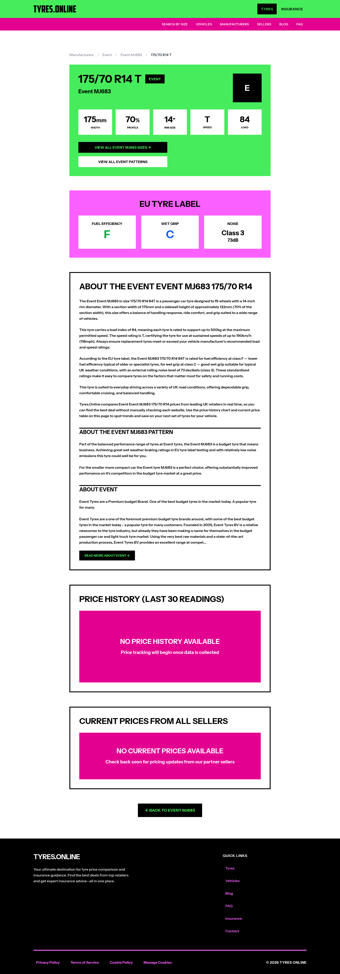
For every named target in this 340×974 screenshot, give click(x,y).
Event (107, 54)
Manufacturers (234, 24)
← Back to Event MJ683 (170, 810)
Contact (232, 931)
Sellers (264, 24)
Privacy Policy (48, 962)
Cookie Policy (121, 962)
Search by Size (175, 24)
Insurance (292, 9)
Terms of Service (85, 962)
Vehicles (204, 24)
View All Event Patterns (123, 161)
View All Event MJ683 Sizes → (123, 147)
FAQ (299, 24)
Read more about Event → (107, 555)
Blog (283, 24)
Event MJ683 (131, 54)
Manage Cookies (158, 962)
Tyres (267, 9)
